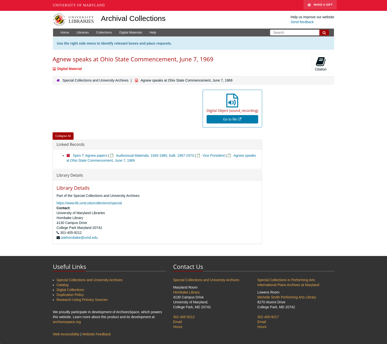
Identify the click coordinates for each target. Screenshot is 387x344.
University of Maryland (79, 5)
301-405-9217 (268, 317)
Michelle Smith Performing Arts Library (286, 297)
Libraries (83, 32)
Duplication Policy (70, 295)
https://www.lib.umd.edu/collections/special (89, 203)
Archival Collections (133, 18)
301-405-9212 (184, 317)
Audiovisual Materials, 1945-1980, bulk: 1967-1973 (155, 155)
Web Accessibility (66, 334)
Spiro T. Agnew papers (90, 155)
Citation (321, 63)
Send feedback (301, 22)
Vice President (214, 155)
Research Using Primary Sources (82, 300)
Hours (177, 327)
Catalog (62, 285)
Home (64, 32)
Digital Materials (130, 32)
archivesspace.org (67, 322)
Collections (104, 32)
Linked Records (71, 144)
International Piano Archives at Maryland (288, 285)
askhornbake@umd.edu (79, 238)
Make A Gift (320, 5)
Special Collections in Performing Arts (286, 280)
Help (153, 32)
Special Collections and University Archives (95, 80)
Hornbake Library (186, 292)
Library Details (70, 175)
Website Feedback (96, 334)
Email (177, 322)
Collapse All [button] (63, 136)
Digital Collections (70, 290)
